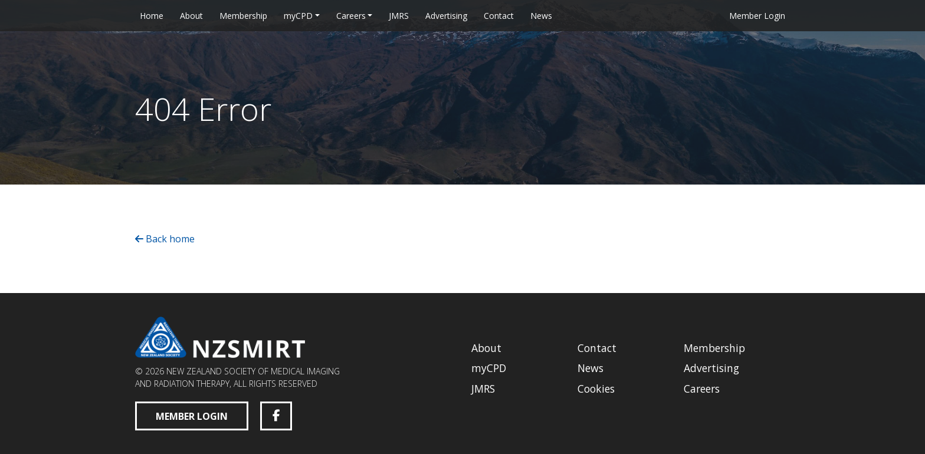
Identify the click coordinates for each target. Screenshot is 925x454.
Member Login (757, 15)
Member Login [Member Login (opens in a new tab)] (192, 416)
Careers (351, 15)
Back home (165, 238)
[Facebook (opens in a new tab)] (276, 416)
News (541, 15)
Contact (499, 15)
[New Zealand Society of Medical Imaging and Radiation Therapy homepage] (220, 336)
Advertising (446, 15)
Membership (243, 15)
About (191, 15)
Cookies (596, 388)
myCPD (298, 15)
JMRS (399, 15)
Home (151, 15)
